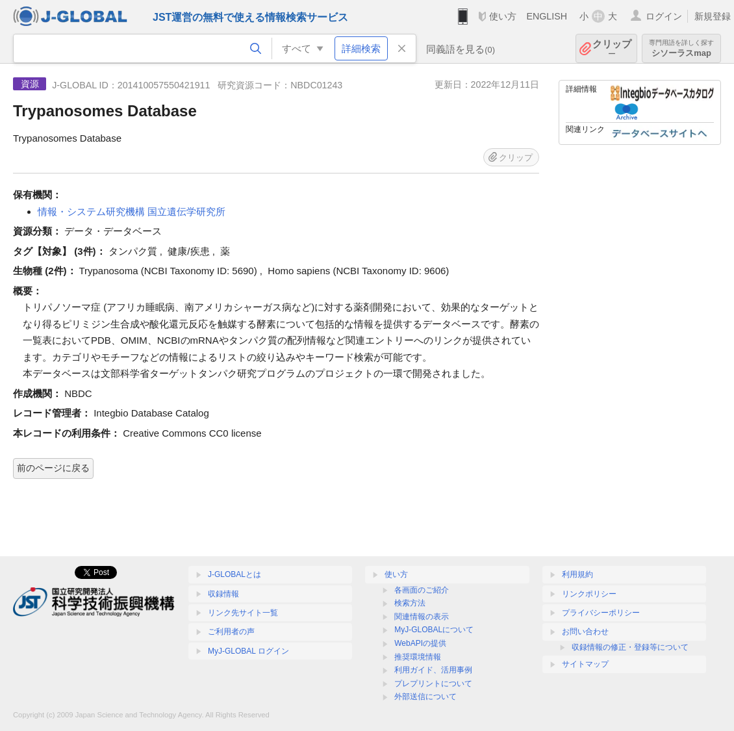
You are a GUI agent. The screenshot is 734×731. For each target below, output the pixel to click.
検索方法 (409, 603)
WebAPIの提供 (420, 643)
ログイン (664, 16)
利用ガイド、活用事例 (433, 669)
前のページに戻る (53, 468)
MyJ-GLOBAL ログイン (248, 651)
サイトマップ (585, 664)
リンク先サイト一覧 (243, 612)
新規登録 (712, 16)
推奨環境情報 (417, 656)
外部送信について (425, 696)
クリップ (611, 48)
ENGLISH (546, 16)
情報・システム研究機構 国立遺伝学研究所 (131, 211)
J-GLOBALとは (234, 574)
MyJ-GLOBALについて (434, 629)
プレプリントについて (433, 683)
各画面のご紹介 (421, 590)
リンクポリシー (589, 593)
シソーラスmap (681, 48)
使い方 (502, 16)
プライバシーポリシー (601, 612)
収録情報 (223, 593)
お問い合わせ (585, 631)
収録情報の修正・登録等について (630, 647)
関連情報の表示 (421, 616)
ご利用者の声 (231, 631)
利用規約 (577, 574)
